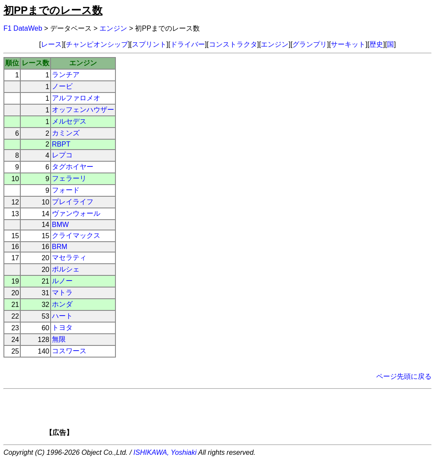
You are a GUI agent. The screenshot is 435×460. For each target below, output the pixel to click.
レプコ (62, 155)
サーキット (348, 44)
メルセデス (69, 121)
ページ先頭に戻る (404, 376)
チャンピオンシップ (97, 44)
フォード (66, 190)
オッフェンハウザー (83, 109)
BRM (59, 246)
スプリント (149, 44)
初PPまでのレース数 (52, 10)
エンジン (113, 28)
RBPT (61, 144)
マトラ (62, 292)
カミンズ (66, 133)
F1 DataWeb (22, 28)
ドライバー (187, 44)
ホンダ (62, 304)
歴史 (376, 44)
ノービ (62, 86)
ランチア (66, 74)
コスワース (69, 351)
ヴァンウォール (76, 213)
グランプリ (309, 44)
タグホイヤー (72, 166)
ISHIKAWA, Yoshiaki (165, 452)
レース (51, 44)
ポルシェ (66, 269)
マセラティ (69, 257)
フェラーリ (69, 178)
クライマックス (76, 235)
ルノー (62, 280)
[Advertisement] (232, 415)
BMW (60, 224)
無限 (59, 339)
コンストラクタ (233, 44)
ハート (62, 315)
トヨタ (62, 327)
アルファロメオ (76, 98)
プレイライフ (72, 201)
